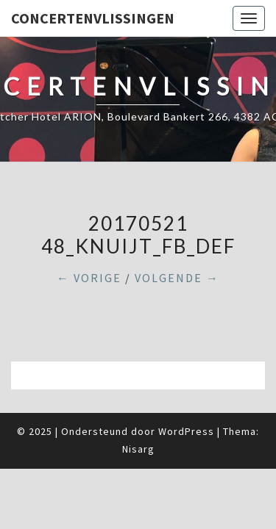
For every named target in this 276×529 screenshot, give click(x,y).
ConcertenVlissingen (92, 18)
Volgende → (177, 277)
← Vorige (89, 277)
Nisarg (138, 449)
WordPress (186, 431)
